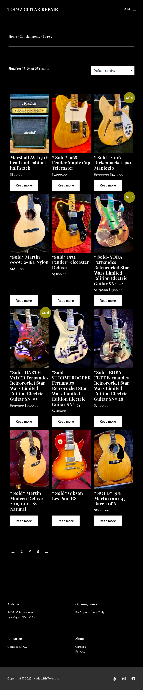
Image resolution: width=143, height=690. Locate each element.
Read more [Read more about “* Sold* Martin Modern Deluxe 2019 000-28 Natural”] (24, 521)
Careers (80, 646)
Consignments (30, 36)
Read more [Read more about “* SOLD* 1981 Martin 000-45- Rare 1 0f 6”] (108, 521)
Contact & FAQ (17, 646)
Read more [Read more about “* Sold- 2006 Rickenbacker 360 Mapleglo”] (108, 185)
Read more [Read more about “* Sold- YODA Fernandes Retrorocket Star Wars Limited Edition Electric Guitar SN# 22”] (108, 301)
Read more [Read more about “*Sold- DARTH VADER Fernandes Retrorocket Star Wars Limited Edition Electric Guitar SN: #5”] (24, 421)
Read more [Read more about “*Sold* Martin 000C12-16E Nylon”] (24, 301)
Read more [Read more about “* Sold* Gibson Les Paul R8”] (66, 521)
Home (13, 36)
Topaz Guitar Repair (32, 9)
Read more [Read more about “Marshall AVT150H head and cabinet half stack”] (24, 185)
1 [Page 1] (22, 550)
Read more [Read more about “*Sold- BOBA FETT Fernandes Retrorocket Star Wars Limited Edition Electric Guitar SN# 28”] (108, 421)
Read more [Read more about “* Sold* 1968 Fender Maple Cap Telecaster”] (66, 185)
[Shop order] (112, 70)
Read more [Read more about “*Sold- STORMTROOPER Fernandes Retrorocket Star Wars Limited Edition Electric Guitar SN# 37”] (66, 421)
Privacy (80, 651)
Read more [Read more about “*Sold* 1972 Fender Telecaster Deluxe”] (66, 301)
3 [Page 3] (38, 550)
